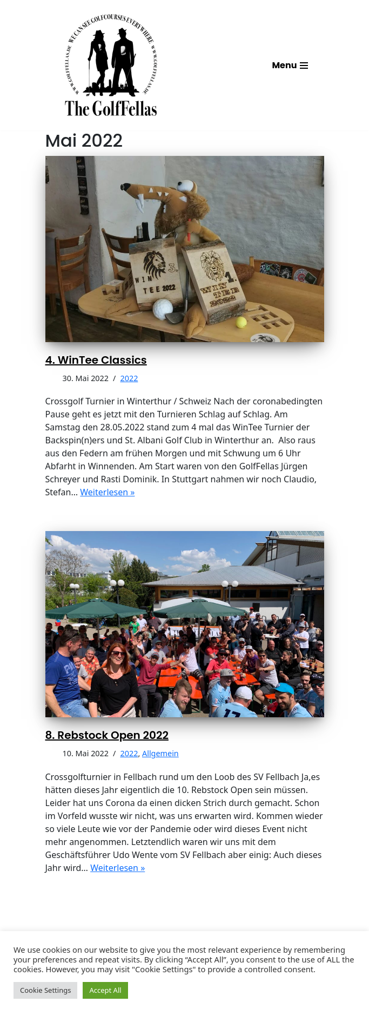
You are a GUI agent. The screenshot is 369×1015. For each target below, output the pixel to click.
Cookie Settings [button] (45, 990)
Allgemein (160, 753)
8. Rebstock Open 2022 (107, 735)
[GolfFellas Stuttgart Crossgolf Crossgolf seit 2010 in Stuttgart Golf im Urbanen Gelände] (111, 65)
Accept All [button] (105, 990)
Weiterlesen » (107, 492)
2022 (129, 378)
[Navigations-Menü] (290, 65)
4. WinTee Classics (96, 360)
